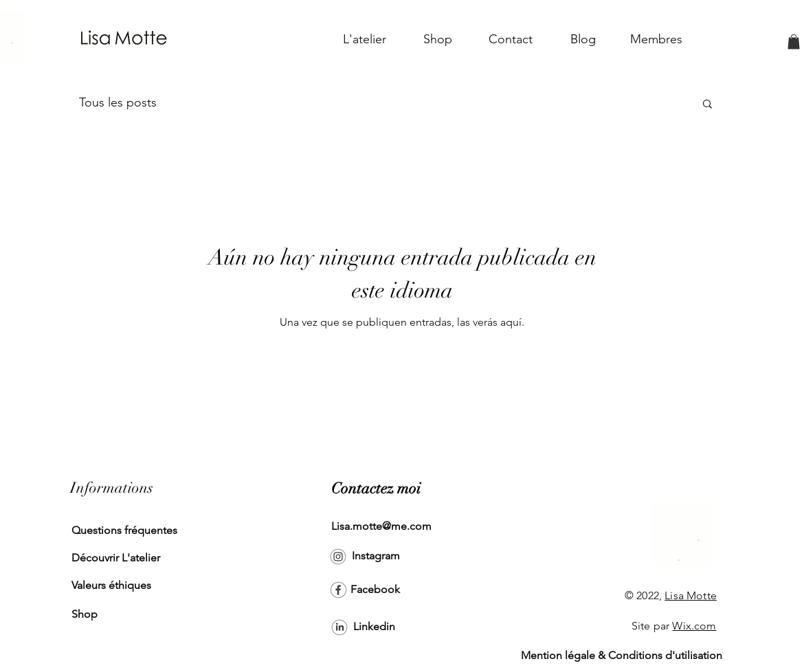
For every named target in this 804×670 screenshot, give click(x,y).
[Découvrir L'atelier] (118, 558)
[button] (794, 41)
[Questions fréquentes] (124, 531)
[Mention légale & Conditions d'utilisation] (622, 656)
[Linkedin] (374, 627)
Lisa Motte (691, 595)
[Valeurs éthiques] (118, 586)
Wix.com (694, 625)
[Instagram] (375, 556)
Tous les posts (118, 102)
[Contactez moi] (376, 489)
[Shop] (118, 615)
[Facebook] (375, 590)
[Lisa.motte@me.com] (381, 527)
